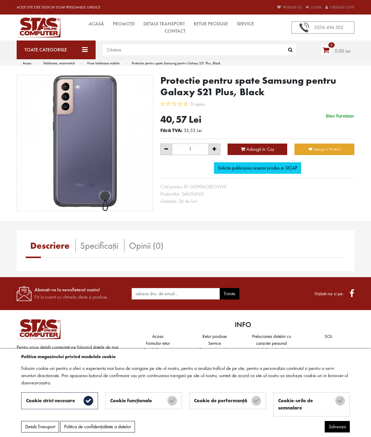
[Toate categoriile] (56, 49)
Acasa (157, 336)
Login (313, 7)
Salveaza (337, 426)
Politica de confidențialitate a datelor (97, 426)
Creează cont (339, 7)
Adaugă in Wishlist (324, 149)
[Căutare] (290, 49)
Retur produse (211, 24)
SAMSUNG (193, 194)
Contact (175, 31)
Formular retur (158, 343)
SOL (328, 336)
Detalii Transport (164, 24)
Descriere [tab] (50, 245)
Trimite (229, 293)
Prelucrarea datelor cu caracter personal (271, 339)
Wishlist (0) (289, 7)
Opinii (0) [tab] (146, 245)
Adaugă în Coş (257, 149)
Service (245, 24)
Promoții (124, 24)
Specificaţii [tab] (99, 245)
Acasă (96, 24)
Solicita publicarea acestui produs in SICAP (257, 168)
